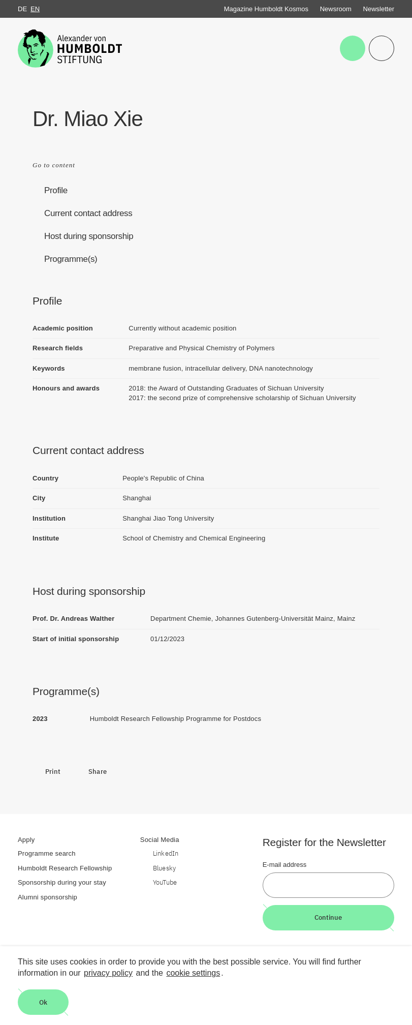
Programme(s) (70, 259)
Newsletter (378, 9)
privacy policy (108, 973)
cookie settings (193, 973)
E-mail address (285, 864)
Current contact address (88, 213)
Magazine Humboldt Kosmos (266, 9)
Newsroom (336, 9)
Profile (56, 190)
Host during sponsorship (88, 236)
